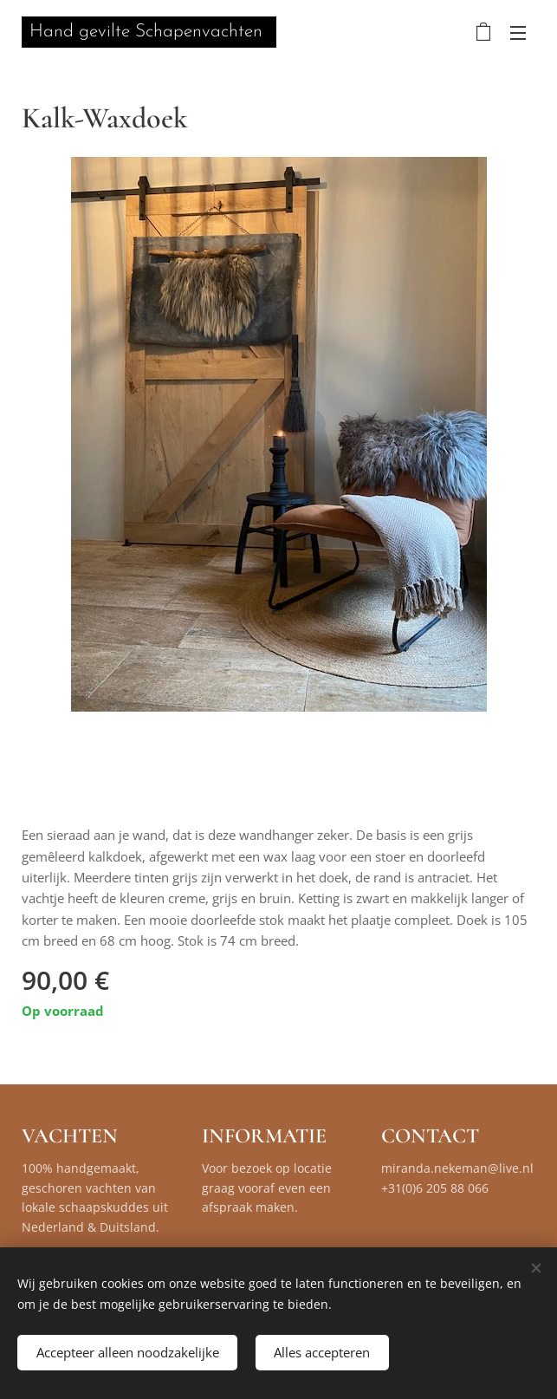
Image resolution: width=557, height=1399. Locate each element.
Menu (518, 33)
